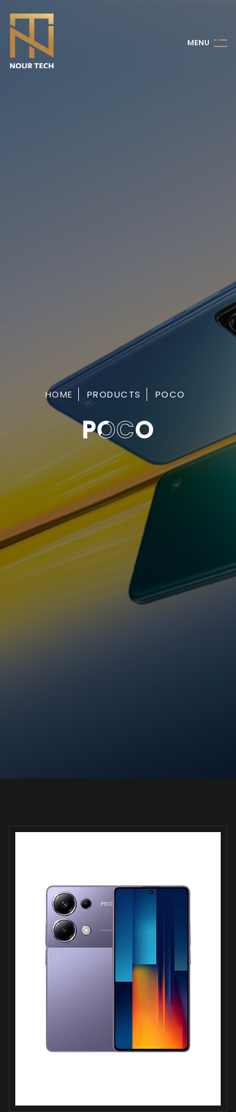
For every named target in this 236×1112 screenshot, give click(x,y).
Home (59, 394)
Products (114, 394)
